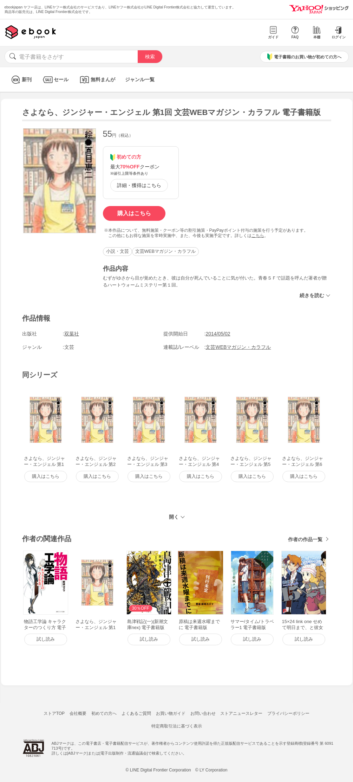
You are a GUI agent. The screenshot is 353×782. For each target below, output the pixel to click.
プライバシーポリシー (288, 713)
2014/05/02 (217, 333)
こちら (257, 235)
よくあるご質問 (136, 713)
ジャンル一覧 (140, 79)
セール (54, 79)
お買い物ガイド (170, 713)
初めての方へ (104, 713)
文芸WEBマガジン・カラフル (165, 251)
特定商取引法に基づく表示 (176, 726)
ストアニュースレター (241, 713)
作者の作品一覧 (305, 539)
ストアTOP (54, 713)
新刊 (20, 79)
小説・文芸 (117, 251)
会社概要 (78, 713)
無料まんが (96, 79)
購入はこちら (134, 213)
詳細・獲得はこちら (139, 185)
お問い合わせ (203, 713)
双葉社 (71, 333)
